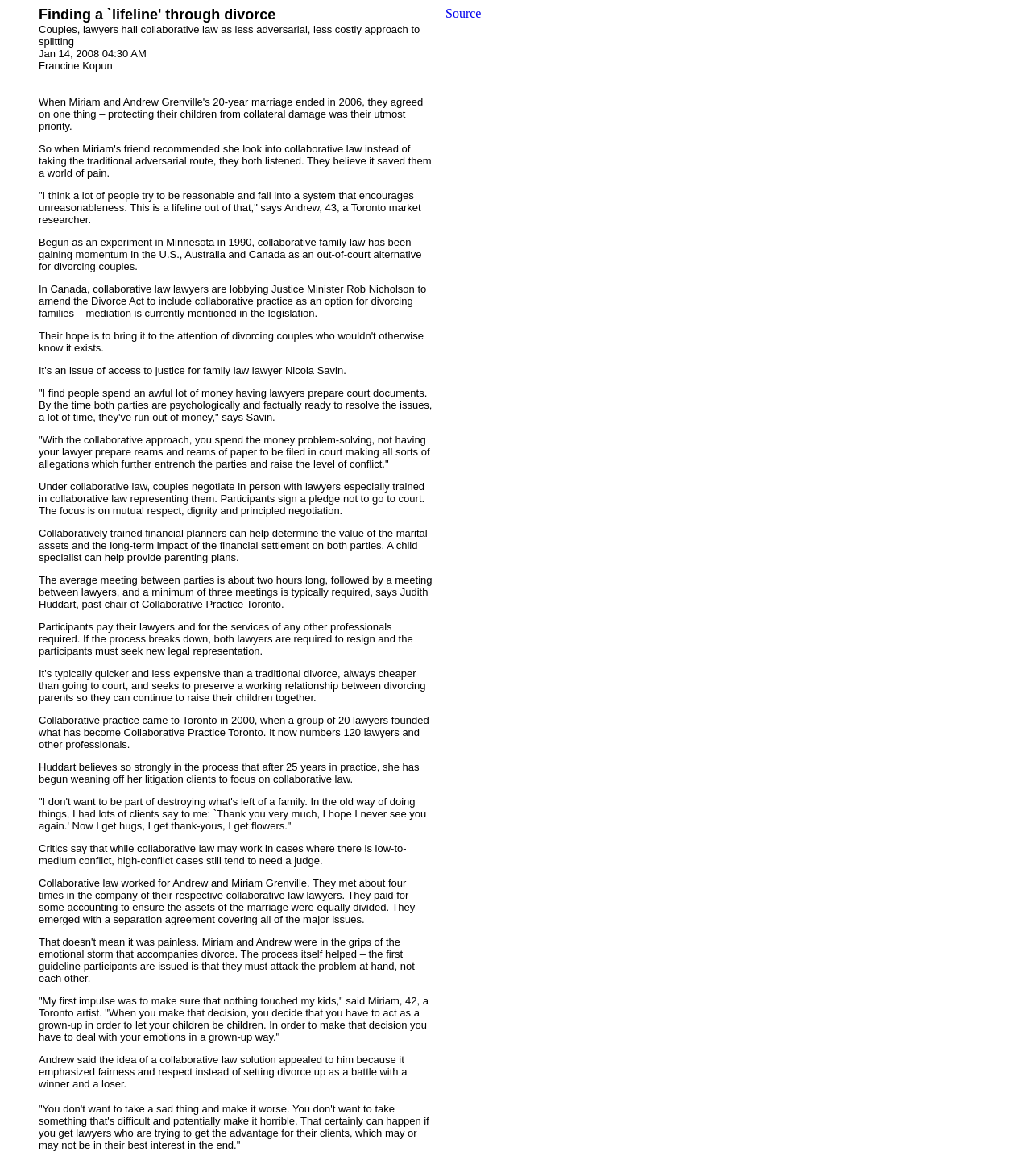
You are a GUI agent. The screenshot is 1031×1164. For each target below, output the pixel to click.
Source (463, 13)
